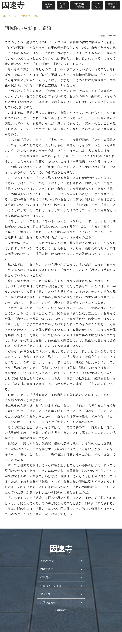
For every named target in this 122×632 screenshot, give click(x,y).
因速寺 (13, 5)
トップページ (47, 561)
